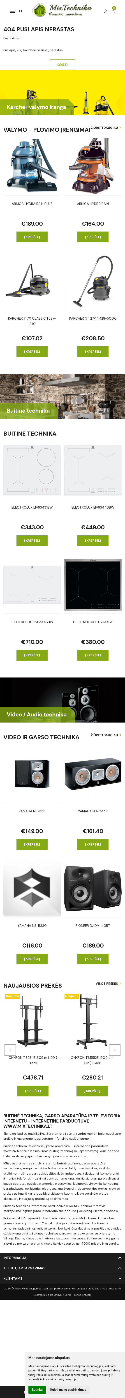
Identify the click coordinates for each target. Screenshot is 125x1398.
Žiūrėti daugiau (104, 128)
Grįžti (62, 65)
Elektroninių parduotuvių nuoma (52, 1294)
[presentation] (10, 1050)
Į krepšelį (32, 237)
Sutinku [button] (37, 1389)
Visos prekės (107, 984)
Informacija (15, 1258)
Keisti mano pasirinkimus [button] (68, 1389)
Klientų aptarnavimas (24, 1268)
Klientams (13, 1278)
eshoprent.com (83, 1294)
